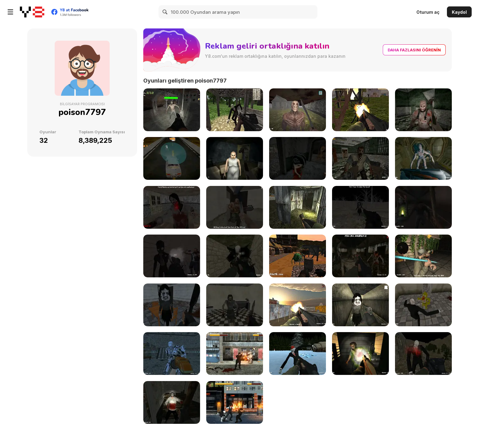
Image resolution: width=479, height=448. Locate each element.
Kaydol (459, 12)
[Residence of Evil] (234, 304)
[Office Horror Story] (234, 207)
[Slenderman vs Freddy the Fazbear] (423, 304)
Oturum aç (428, 12)
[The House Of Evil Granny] (234, 158)
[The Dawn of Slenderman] (234, 109)
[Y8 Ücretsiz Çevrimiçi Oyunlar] (32, 11)
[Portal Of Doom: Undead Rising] (360, 353)
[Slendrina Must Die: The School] (171, 304)
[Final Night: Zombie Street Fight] (234, 353)
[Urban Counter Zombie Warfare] (423, 256)
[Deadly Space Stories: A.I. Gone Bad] (171, 353)
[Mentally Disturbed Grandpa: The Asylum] (423, 109)
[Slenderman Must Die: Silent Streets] (297, 353)
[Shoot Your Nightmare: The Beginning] (297, 109)
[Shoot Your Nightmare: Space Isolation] (423, 158)
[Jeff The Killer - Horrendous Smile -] (171, 402)
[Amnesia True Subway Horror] (423, 207)
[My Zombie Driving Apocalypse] (171, 158)
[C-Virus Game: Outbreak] (360, 158)
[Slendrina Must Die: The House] (360, 304)
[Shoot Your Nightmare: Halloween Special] (423, 353)
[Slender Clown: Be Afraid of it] (297, 207)
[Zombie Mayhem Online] (171, 109)
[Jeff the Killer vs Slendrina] (171, 207)
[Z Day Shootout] (360, 256)
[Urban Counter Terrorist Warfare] (297, 304)
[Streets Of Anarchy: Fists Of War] (234, 402)
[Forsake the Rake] (171, 256)
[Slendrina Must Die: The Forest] (360, 207)
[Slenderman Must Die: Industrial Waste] (360, 109)
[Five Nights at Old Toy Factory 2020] (297, 158)
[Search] (165, 12)
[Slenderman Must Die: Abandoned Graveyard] (234, 256)
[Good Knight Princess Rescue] (297, 256)
